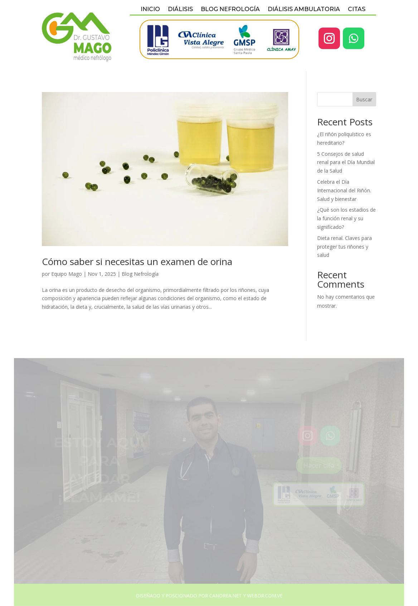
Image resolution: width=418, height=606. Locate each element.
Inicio (150, 10)
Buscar (364, 99)
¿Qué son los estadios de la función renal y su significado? (346, 218)
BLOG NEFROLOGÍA (230, 10)
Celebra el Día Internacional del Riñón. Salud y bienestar (344, 190)
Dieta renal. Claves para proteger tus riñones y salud (344, 247)
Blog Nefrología (140, 273)
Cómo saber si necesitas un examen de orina (137, 261)
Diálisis (180, 10)
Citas (356, 10)
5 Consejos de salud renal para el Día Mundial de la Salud (346, 162)
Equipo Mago (66, 273)
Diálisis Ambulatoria (304, 10)
